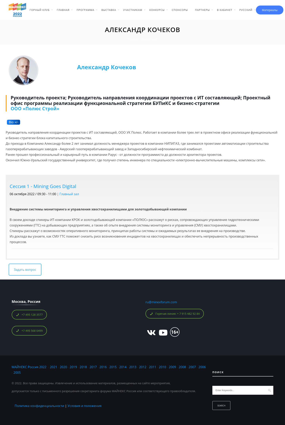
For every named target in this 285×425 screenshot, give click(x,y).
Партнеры (202, 10)
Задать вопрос (25, 269)
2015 (113, 367)
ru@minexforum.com (161, 302)
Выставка (108, 10)
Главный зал (69, 194)
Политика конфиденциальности (39, 406)
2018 (84, 367)
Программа (85, 10)
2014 (123, 367)
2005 (17, 372)
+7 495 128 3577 (29, 315)
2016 (103, 367)
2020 (63, 367)
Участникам (132, 10)
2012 (142, 367)
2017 (93, 367)
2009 (172, 367)
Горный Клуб (40, 10)
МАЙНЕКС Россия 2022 (29, 367)
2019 (73, 367)
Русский (246, 10)
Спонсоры (180, 10)
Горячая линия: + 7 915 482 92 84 (175, 314)
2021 (53, 367)
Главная (63, 10)
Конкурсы (157, 10)
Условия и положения (84, 406)
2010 (162, 367)
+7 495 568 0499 (29, 331)
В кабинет (224, 10)
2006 (202, 367)
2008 (182, 367)
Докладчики (149, 39)
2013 (133, 367)
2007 (192, 367)
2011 (152, 367)
